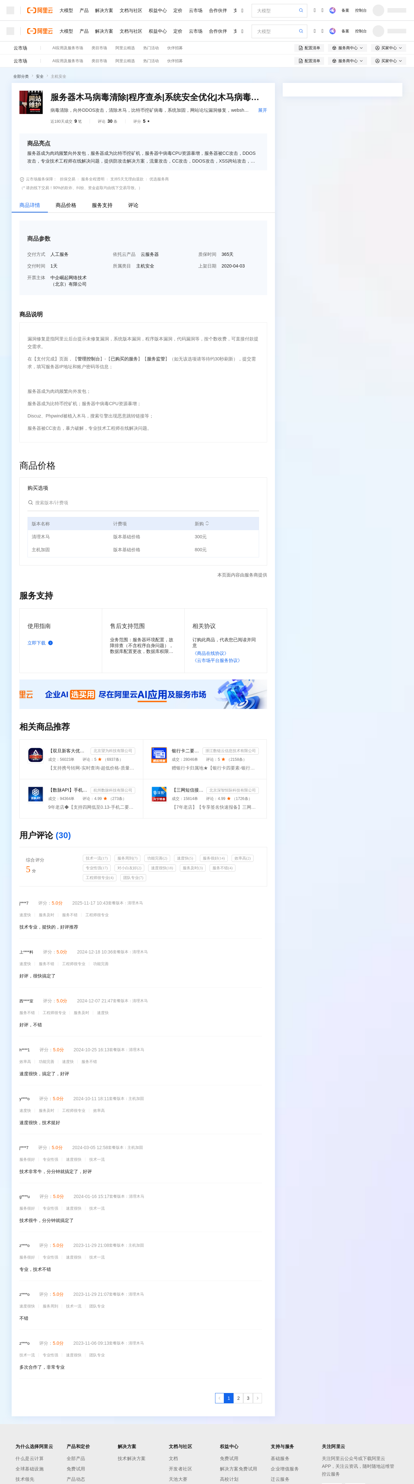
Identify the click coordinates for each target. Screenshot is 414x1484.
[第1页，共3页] (229, 1398)
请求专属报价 (374, 209)
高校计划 (229, 1479)
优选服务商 (159, 179)
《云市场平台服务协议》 (217, 660)
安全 (40, 76)
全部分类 (21, 76)
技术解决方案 (132, 1458)
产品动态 (76, 1479)
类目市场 (99, 48)
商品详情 (29, 205)
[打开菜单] (10, 10)
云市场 (195, 10)
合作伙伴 (218, 10)
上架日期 (207, 265)
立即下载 (41, 643)
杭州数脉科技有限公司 (112, 790)
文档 (173, 1458)
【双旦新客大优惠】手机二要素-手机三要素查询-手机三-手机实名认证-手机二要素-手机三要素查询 (68, 750)
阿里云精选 (125, 48)
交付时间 (36, 265)
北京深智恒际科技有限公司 (232, 790)
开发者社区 (180, 1468)
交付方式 (36, 254)
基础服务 (280, 1458)
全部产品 (76, 1458)
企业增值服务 (285, 1468)
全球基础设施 (30, 1468)
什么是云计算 (30, 1458)
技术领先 (25, 1479)
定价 (177, 10)
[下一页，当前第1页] (257, 1398)
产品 (84, 10)
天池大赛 (178, 1479)
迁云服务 (280, 1479)
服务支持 (102, 205)
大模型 (66, 10)
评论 (133, 205)
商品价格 (66, 205)
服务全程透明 (92, 179)
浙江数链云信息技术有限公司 (230, 750)
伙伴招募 (175, 48)
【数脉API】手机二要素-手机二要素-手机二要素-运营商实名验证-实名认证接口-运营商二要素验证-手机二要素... (68, 790)
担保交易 (67, 179)
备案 (345, 10)
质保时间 (207, 254)
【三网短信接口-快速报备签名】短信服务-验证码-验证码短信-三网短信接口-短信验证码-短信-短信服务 (188, 790)
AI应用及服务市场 (67, 48)
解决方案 (104, 10)
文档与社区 (131, 10)
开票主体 (36, 277)
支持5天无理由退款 (127, 179)
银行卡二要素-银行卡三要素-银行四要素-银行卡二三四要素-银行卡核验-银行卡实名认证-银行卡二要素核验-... (186, 750)
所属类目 (122, 265)
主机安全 (58, 76)
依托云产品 (124, 254)
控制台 (361, 10)
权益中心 (158, 10)
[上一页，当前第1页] (219, 1398)
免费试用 (76, 1468)
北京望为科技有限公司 (112, 750)
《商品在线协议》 (210, 653)
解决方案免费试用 (238, 1468)
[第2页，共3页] (238, 1398)
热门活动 (151, 48)
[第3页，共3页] (248, 1398)
